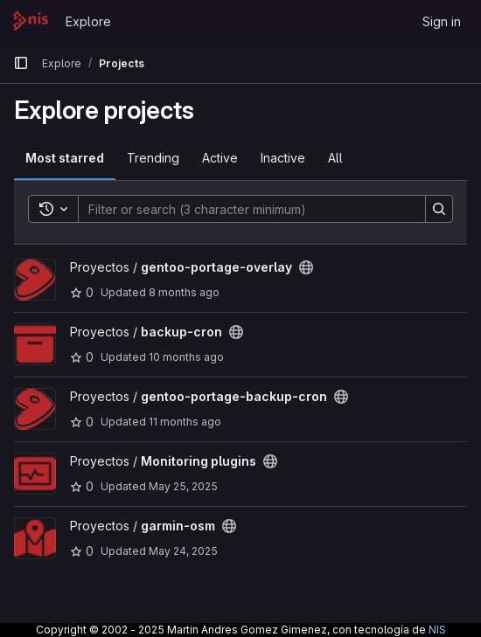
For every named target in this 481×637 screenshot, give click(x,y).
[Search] (243, 208)
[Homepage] (31, 21)
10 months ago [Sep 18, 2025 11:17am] (186, 357)
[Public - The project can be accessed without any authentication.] (306, 267)
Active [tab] (220, 157)
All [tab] (335, 157)
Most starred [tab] (64, 157)
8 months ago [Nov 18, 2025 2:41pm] (184, 292)
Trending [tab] (153, 157)
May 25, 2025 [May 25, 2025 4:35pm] (183, 486)
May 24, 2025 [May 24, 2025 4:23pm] (183, 550)
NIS (437, 629)
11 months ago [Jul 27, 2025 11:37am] (185, 421)
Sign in (441, 21)
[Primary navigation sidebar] (21, 63)
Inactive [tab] (283, 157)
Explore (88, 21)
